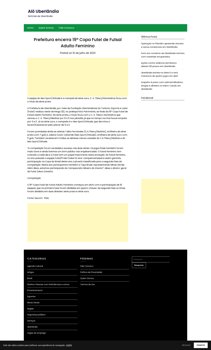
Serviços (31, 320)
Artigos (30, 272)
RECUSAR (180, 345)
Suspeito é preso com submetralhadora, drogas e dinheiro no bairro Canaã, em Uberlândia (162, 85)
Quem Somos (46, 27)
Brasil (29, 278)
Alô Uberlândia (43, 11)
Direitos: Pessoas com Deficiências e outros (48, 284)
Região (30, 308)
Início (30, 27)
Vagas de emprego (36, 333)
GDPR (69, 345)
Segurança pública (36, 314)
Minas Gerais (33, 302)
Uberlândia (32, 326)
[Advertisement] (77, 77)
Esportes (31, 296)
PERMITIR (199, 345)
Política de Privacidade (91, 272)
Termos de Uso (87, 284)
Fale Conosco (66, 27)
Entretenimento (35, 290)
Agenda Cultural (35, 266)
